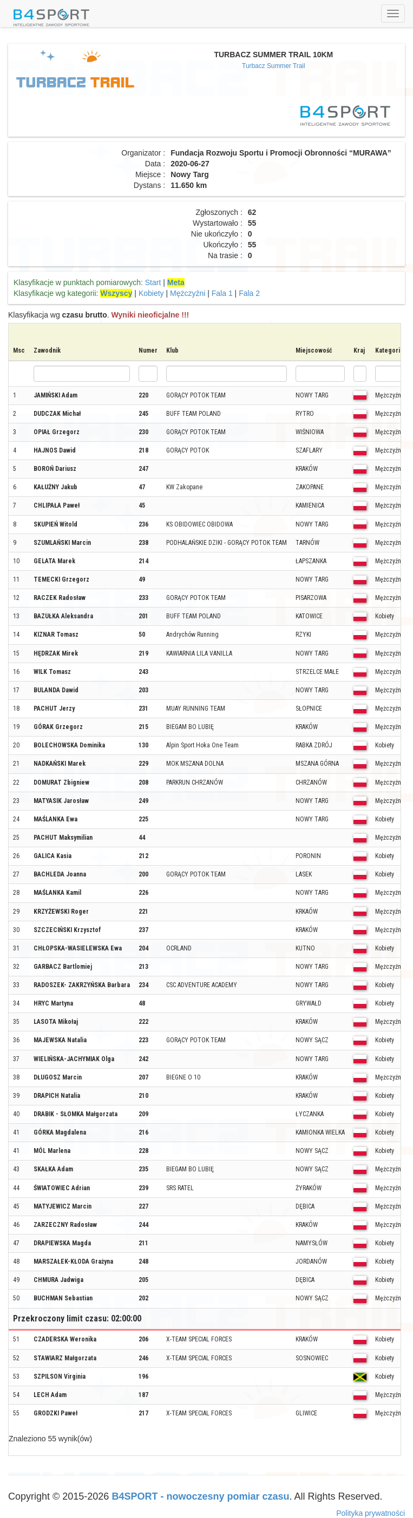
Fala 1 (222, 293)
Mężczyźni (187, 293)
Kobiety (151, 293)
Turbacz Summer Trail (273, 66)
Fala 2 (249, 293)
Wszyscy (116, 293)
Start (153, 282)
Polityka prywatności (370, 1513)
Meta (176, 282)
